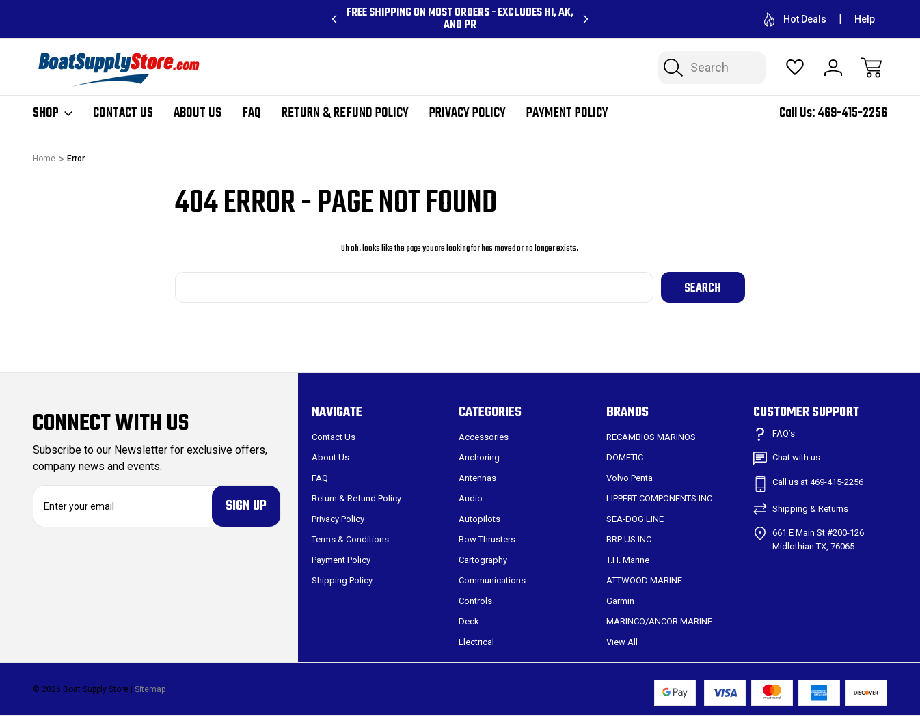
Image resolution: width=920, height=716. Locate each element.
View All (622, 642)
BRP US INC (628, 539)
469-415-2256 (852, 113)
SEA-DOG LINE (635, 519)
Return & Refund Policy (345, 113)
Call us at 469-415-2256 (817, 482)
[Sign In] (833, 67)
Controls (475, 601)
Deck (469, 621)
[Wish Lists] (795, 67)
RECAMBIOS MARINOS (651, 437)
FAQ (251, 113)
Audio (471, 498)
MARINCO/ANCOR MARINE (659, 621)
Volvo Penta (629, 478)
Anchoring (479, 457)
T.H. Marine (627, 560)
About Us (197, 113)
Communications (492, 580)
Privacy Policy (467, 113)
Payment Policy (567, 113)
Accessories (484, 437)
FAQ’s (783, 433)
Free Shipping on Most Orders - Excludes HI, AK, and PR (460, 19)
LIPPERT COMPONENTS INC (659, 498)
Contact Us (123, 113)
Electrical (476, 642)
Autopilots (479, 519)
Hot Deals (795, 19)
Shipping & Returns (810, 509)
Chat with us (796, 457)
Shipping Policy (342, 580)
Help (864, 19)
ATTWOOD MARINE (644, 580)
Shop (52, 113)
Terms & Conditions (350, 539)
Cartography (483, 560)
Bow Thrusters (487, 539)
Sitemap (150, 689)
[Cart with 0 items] (871, 67)
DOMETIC (624, 457)
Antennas (477, 478)
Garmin (620, 601)
